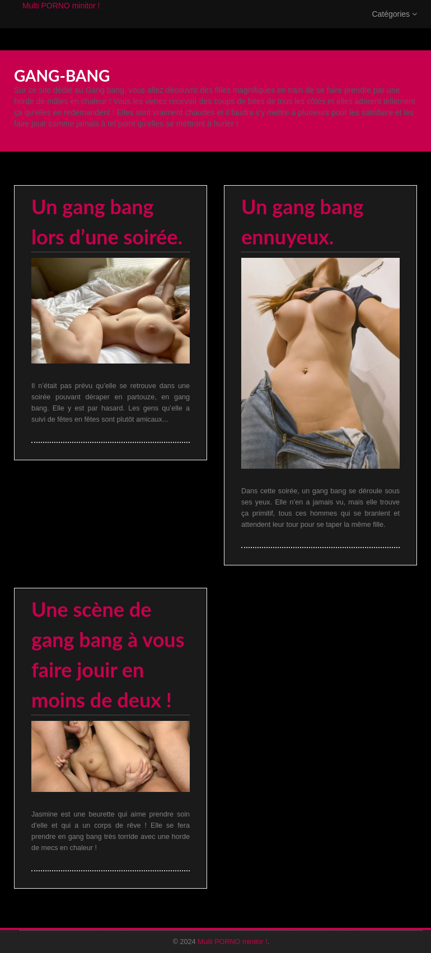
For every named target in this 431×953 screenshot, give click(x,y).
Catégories (394, 25)
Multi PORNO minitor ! (61, 16)
